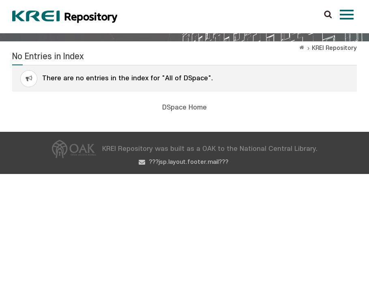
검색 (328, 15)
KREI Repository (334, 48)
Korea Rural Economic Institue (65, 16)
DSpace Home (184, 107)
